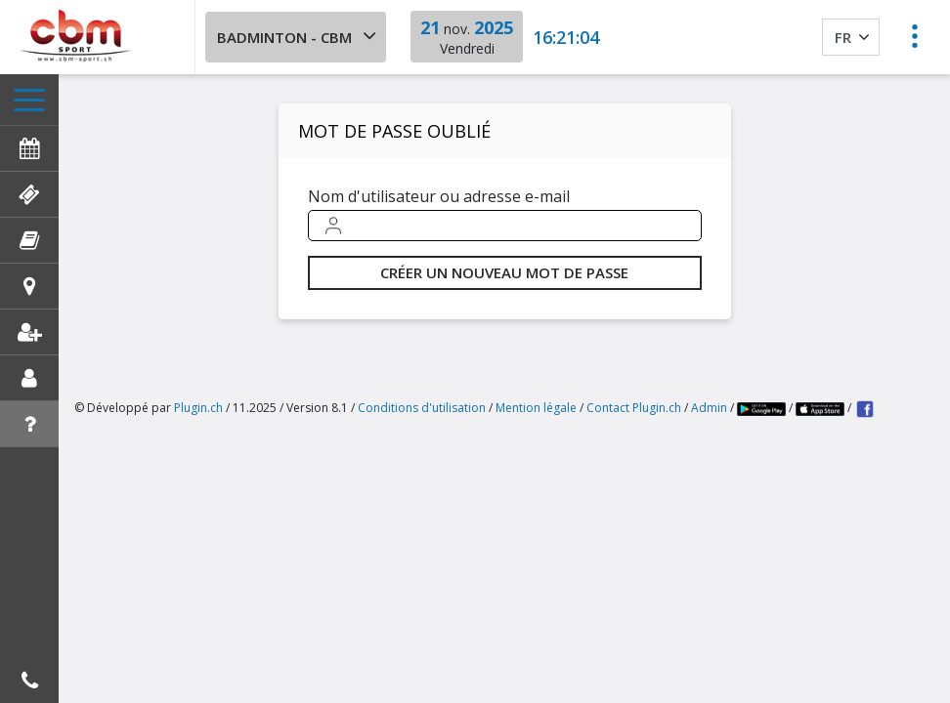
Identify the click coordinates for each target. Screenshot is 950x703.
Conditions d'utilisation (422, 407)
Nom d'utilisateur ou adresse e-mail (439, 196)
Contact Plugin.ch (633, 407)
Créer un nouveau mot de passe (504, 272)
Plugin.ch (198, 407)
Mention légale (536, 407)
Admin (709, 407)
